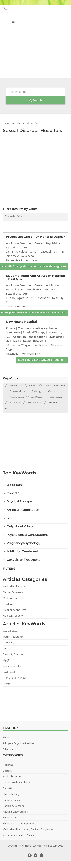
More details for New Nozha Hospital (42, 360)
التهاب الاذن (9, 672)
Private (11, 328)
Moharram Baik (30, 353)
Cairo (19, 216)
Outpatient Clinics (20, 526)
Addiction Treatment (22, 551)
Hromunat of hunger (14, 677)
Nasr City (20, 306)
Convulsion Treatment (23, 560)
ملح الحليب (8, 642)
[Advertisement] (35, 42)
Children (13, 493)
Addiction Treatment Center (25, 243)
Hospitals (15, 123)
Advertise (8, 749)
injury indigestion (13, 666)
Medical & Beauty (13, 615)
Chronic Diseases (13, 592)
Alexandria (10, 216)
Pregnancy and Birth (14, 609)
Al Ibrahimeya (29, 260)
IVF (9, 518)
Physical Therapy (34, 332)
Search (35, 100)
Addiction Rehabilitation (29, 336)
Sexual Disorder (30, 123)
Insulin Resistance (13, 636)
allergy (7, 683)
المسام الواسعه (11, 630)
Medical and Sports (14, 586)
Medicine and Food (14, 598)
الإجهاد (6, 660)
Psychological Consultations (27, 535)
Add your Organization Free (18, 743)
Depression (51, 289)
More (7, 408)
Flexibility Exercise (13, 654)
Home (6, 123)
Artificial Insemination (23, 510)
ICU (8, 336)
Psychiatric (53, 243)
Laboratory (55, 332)
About (6, 737)
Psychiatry (9, 604)
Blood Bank (15, 485)
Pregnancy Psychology (23, 543)
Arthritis (7, 648)
